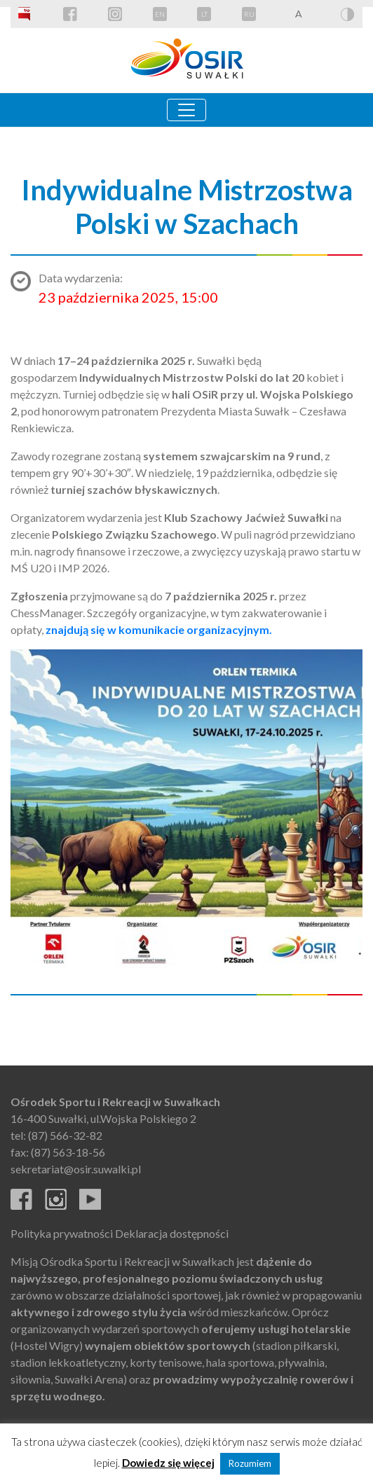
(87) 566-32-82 (65, 1135)
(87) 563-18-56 (68, 1152)
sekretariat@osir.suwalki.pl (76, 1168)
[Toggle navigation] (186, 110)
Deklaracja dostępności (172, 1233)
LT (204, 14)
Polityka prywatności (62, 1233)
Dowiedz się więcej (168, 1462)
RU (249, 14)
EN (160, 14)
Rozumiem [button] (250, 1463)
